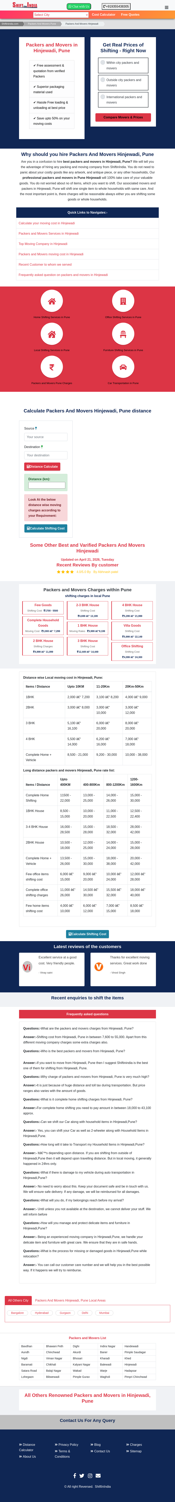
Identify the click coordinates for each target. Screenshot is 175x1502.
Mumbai (104, 1312)
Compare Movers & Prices (123, 117)
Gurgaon (65, 1312)
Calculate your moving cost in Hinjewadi (47, 223)
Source (30, 428)
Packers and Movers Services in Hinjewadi (49, 233)
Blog (95, 1444)
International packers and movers (124, 99)
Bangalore (17, 1312)
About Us (27, 1456)
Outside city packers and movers (123, 82)
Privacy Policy (66, 1444)
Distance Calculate (42, 466)
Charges (134, 1444)
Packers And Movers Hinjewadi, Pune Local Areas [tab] (70, 1300)
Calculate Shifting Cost (47, 528)
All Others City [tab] (18, 1300)
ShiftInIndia (103, 1486)
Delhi (85, 1312)
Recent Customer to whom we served (45, 264)
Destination (33, 447)
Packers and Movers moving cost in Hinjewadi (51, 254)
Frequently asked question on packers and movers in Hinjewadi (63, 275)
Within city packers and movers (122, 65)
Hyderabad (42, 1312)
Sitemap (134, 1451)
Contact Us (100, 1451)
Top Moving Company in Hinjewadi (43, 244)
